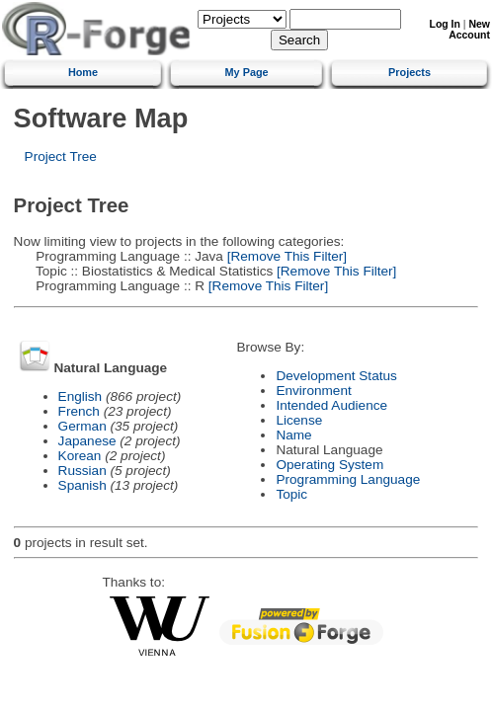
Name (293, 435)
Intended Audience (331, 405)
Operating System (329, 464)
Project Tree (61, 156)
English (80, 396)
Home (83, 72)
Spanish (82, 485)
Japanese (87, 441)
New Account (469, 29)
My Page (247, 72)
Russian (82, 470)
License (299, 420)
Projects (409, 72)
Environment (313, 390)
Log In (445, 24)
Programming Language (348, 479)
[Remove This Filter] (285, 256)
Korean (80, 455)
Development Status (336, 375)
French (79, 411)
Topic (291, 494)
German (82, 426)
